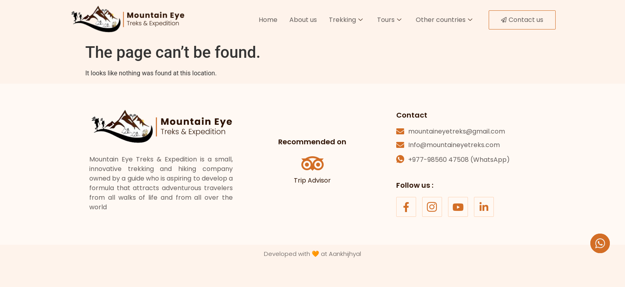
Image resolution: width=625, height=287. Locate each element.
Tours (389, 19)
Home (268, 19)
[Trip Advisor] (312, 163)
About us (303, 19)
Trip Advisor (312, 180)
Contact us (522, 19)
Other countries (444, 19)
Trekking (346, 19)
